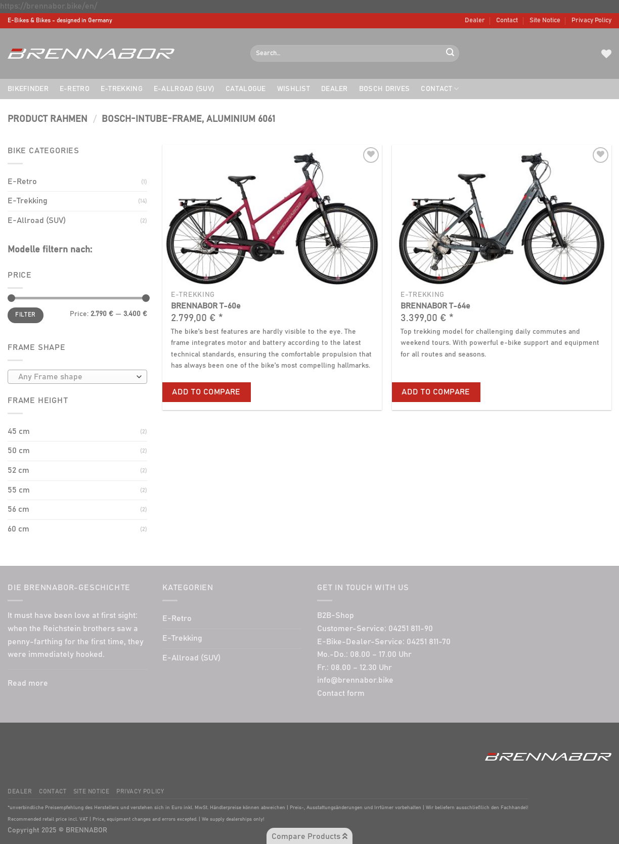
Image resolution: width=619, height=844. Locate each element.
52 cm (18, 470)
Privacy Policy (591, 20)
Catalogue (246, 89)
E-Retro (75, 89)
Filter (25, 315)
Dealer (475, 20)
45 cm (19, 431)
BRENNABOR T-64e (435, 306)
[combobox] (77, 377)
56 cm (18, 509)
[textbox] (75, 377)
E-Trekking (122, 89)
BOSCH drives (384, 89)
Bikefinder (28, 89)
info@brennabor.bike (355, 680)
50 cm (19, 451)
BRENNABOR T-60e (206, 306)
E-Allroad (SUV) (184, 89)
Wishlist (293, 89)
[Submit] (450, 53)
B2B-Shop (335, 615)
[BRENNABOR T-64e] (501, 215)
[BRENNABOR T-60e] (272, 215)
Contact (507, 20)
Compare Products (309, 836)
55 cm (19, 490)
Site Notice (544, 20)
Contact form (341, 693)
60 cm (18, 529)
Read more (28, 683)
